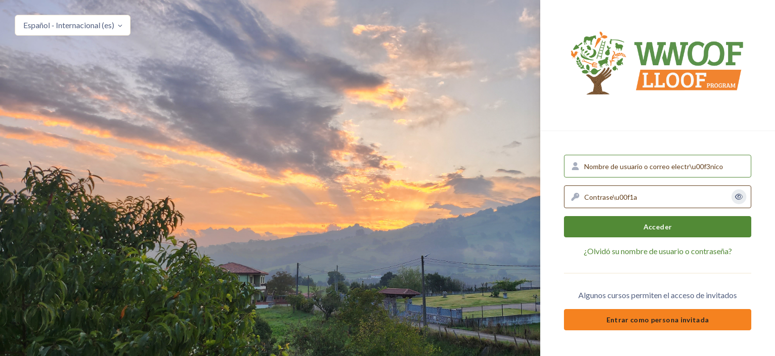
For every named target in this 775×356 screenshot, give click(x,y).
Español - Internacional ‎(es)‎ (69, 25)
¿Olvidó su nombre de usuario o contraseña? (658, 251)
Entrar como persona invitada (657, 319)
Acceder (658, 226)
